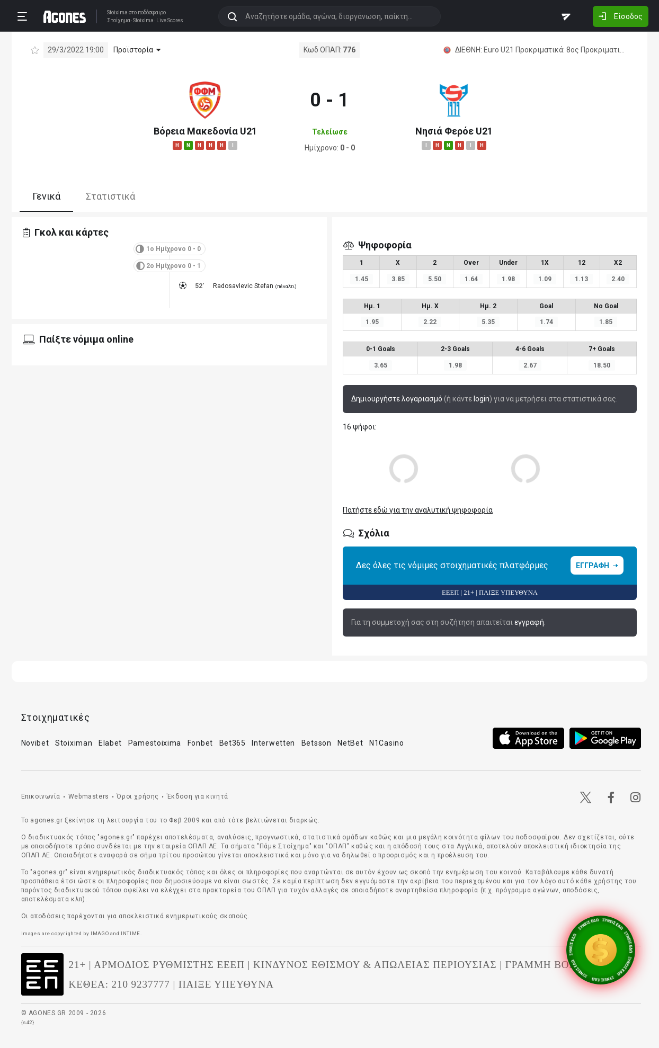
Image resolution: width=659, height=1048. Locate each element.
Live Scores (169, 20)
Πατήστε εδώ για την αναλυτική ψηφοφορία (418, 510)
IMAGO (100, 933)
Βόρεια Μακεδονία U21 (205, 131)
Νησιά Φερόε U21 (454, 131)
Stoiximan (73, 743)
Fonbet (200, 743)
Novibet (35, 743)
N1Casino (386, 743)
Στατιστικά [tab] (110, 196)
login (481, 399)
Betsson (316, 743)
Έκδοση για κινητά (197, 796)
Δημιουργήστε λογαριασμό (396, 399)
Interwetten (273, 743)
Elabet (110, 743)
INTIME (130, 933)
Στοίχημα (118, 20)
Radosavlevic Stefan (243, 286)
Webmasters (88, 796)
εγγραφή (529, 622)
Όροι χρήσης (138, 796)
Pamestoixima (154, 743)
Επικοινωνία (41, 796)
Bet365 (232, 743)
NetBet (350, 743)
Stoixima (117, 12)
